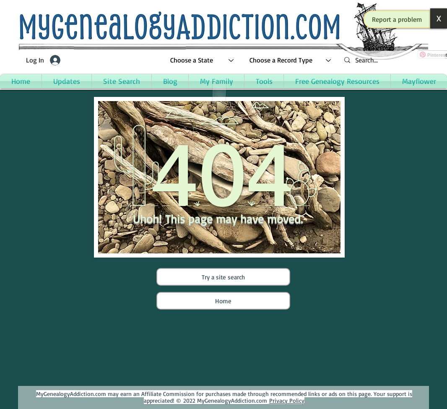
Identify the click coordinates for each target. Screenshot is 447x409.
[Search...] (391, 60)
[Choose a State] (202, 60)
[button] (397, 19)
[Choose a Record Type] (290, 60)
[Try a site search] (223, 277)
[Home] (223, 301)
